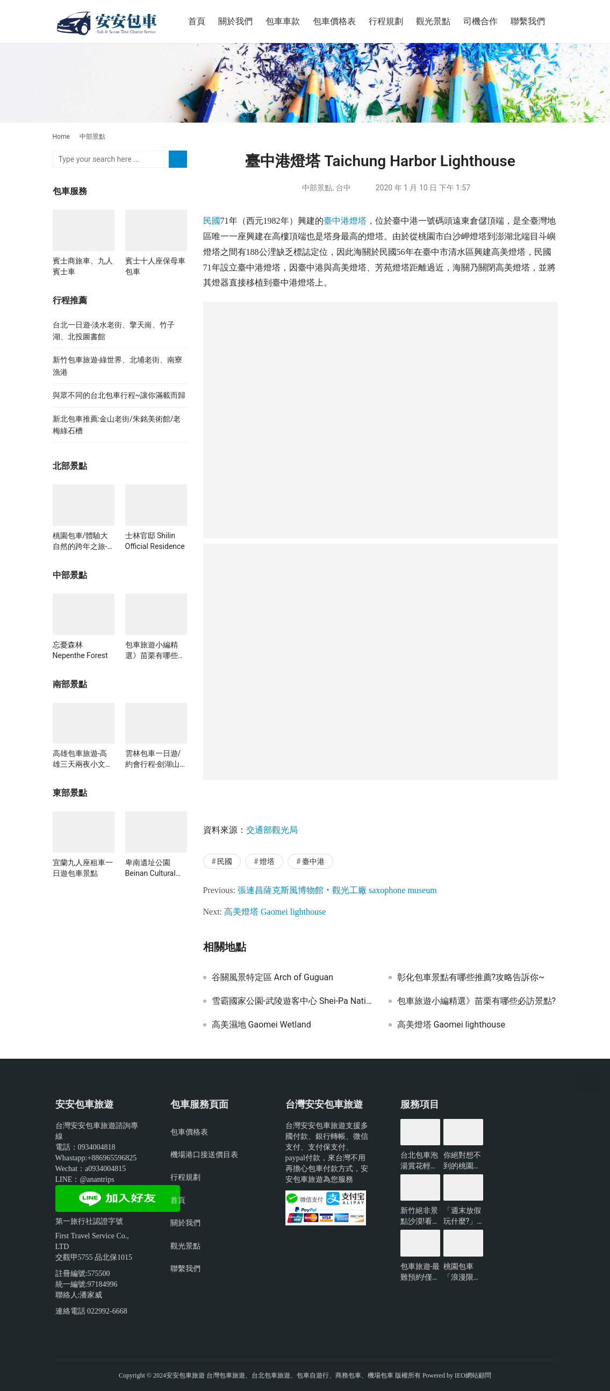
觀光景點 (433, 21)
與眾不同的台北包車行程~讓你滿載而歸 (119, 395)
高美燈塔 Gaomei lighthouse (275, 911)
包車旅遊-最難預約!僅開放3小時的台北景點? (420, 1272)
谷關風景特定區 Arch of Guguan (273, 977)
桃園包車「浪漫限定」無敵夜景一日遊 (462, 1272)
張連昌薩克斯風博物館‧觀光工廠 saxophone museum (337, 890)
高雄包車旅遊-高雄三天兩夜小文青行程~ (83, 759)
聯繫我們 (528, 21)
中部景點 (317, 187)
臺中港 (336, 220)
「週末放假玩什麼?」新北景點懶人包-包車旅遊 (463, 1216)
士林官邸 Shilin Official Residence (155, 541)
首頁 (196, 21)
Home (61, 136)
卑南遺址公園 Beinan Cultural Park (150, 868)
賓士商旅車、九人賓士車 (83, 266)
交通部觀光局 (272, 829)
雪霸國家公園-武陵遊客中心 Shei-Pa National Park (292, 1001)
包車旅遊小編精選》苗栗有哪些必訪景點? (476, 1001)
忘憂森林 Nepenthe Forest (80, 650)
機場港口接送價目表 (204, 1154)
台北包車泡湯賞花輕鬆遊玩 (419, 1161)
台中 (343, 187)
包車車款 (282, 21)
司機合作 (480, 21)
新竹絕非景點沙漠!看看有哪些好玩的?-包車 (420, 1216)
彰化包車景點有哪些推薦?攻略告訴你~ (470, 977)
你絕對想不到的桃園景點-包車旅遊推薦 (463, 1161)
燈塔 (358, 220)
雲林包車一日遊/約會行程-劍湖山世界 (153, 759)
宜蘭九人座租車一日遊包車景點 (83, 868)
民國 (211, 220)
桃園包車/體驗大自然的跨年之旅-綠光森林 (81, 541)
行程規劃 (386, 21)
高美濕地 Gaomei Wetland (261, 1025)
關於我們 (235, 21)
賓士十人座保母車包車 (155, 266)
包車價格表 (334, 21)
